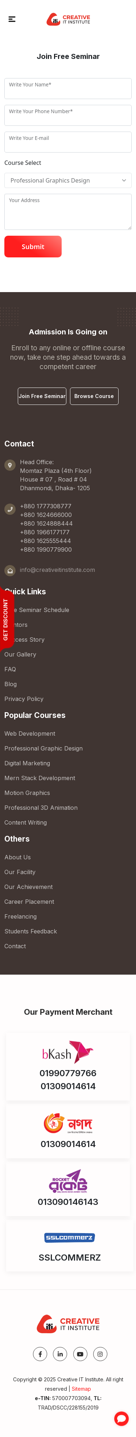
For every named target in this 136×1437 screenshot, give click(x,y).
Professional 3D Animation (41, 807)
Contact (15, 946)
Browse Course (94, 396)
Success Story (24, 639)
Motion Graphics (27, 792)
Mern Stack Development (39, 778)
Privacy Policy (24, 698)
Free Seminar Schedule (36, 609)
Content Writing (25, 822)
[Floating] (68, 180)
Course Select (22, 163)
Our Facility (20, 872)
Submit (33, 246)
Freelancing (20, 916)
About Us (17, 857)
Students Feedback (30, 931)
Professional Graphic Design (43, 748)
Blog (10, 684)
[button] (12, 19)
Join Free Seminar (42, 396)
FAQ (10, 669)
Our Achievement (28, 886)
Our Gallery (20, 654)
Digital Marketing (27, 763)
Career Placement (29, 901)
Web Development (29, 733)
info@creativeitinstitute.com (57, 569)
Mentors (16, 624)
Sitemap (81, 1389)
